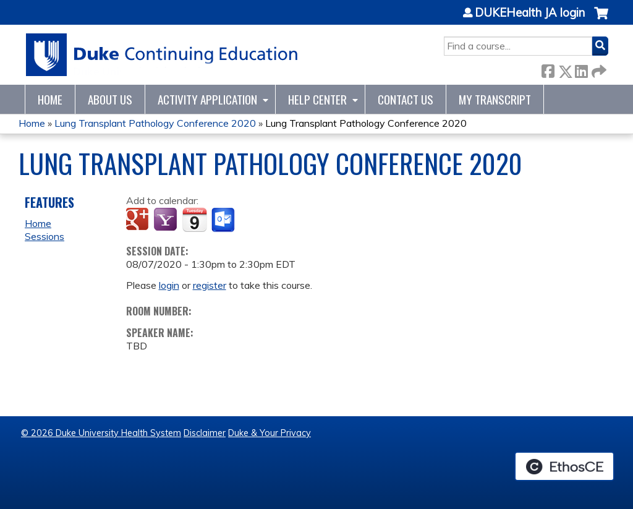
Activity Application (207, 99)
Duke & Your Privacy (269, 432)
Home (50, 99)
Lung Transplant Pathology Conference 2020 (155, 123)
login (169, 285)
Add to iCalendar (194, 219)
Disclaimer (205, 432)
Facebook (548, 69)
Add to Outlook (224, 220)
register (209, 285)
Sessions (44, 236)
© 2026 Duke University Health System (101, 432)
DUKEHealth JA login (530, 13)
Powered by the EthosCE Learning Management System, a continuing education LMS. (564, 466)
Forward (598, 69)
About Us (110, 99)
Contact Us (405, 99)
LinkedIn (581, 69)
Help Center (317, 99)
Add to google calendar (138, 220)
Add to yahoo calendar (166, 220)
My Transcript (495, 99)
